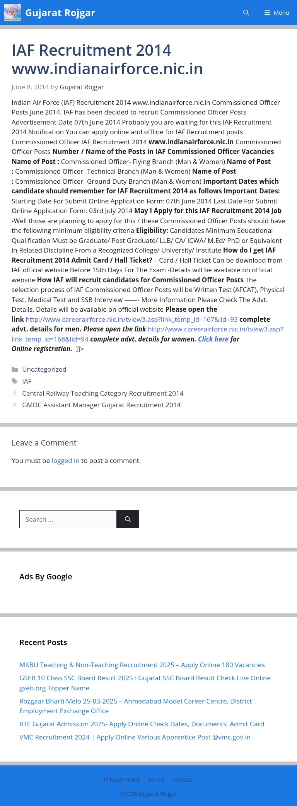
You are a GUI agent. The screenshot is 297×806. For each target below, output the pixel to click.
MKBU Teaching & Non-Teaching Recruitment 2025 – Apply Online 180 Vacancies (142, 664)
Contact (182, 779)
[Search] (128, 519)
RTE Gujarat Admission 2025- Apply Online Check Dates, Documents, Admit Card (141, 723)
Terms (156, 779)
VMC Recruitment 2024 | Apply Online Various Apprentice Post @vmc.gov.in (135, 737)
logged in (66, 460)
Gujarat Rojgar (60, 12)
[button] (246, 12)
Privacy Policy (122, 779)
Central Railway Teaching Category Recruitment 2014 (102, 393)
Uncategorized (44, 369)
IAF (26, 381)
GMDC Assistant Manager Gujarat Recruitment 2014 (101, 404)
